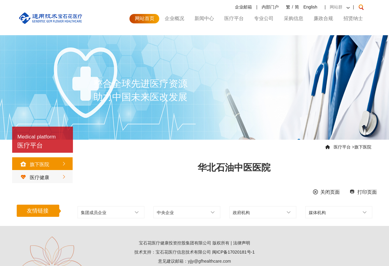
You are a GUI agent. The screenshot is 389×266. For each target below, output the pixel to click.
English (310, 7)
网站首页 (144, 18)
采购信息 (293, 18)
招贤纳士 (353, 18)
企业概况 (174, 18)
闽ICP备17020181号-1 (233, 252)
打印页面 (362, 192)
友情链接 (38, 211)
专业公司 (264, 18)
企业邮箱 (243, 7)
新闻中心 (204, 18)
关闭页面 (325, 192)
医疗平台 (234, 18)
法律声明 (241, 242)
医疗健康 (33, 177)
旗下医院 (33, 164)
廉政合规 (323, 18)
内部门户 (270, 7)
